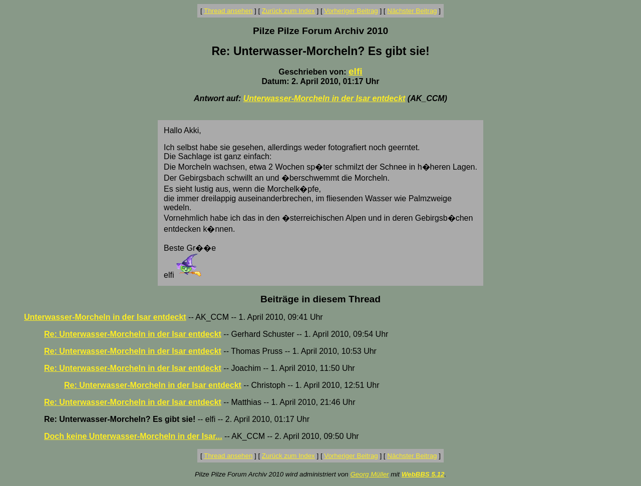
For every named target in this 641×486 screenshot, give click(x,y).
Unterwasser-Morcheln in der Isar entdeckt (324, 98)
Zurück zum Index (288, 11)
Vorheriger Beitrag (351, 11)
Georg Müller (369, 474)
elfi (356, 71)
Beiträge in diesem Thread (320, 299)
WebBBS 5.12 (423, 474)
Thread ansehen (228, 11)
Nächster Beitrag (412, 11)
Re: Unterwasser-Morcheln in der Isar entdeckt (132, 334)
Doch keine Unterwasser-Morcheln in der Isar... (133, 436)
